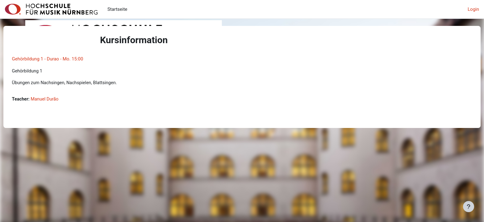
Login (473, 9)
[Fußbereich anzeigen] (468, 206)
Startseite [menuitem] (117, 9)
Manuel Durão (57, 99)
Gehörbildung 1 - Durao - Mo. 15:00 (59, 59)
